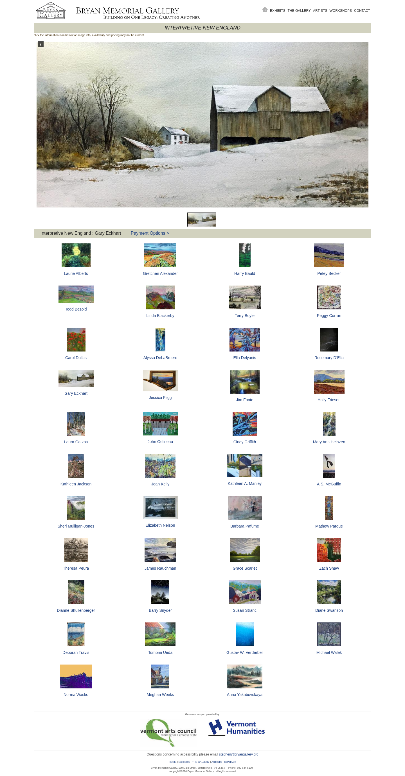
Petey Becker (329, 273)
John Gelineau (160, 441)
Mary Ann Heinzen (329, 442)
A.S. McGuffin (329, 484)
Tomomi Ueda (160, 652)
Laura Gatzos (76, 442)
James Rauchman (160, 568)
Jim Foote (244, 400)
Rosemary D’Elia (329, 357)
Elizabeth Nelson (160, 525)
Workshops (341, 11)
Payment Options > (150, 233)
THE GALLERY (201, 762)
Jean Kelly (160, 484)
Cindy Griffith (244, 442)
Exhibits (277, 11)
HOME (172, 762)
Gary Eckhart (75, 393)
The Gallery (299, 11)
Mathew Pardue (329, 526)
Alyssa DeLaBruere (160, 357)
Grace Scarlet (245, 568)
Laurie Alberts (76, 273)
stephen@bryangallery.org (238, 754)
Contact (362, 11)
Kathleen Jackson (76, 484)
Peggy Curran (329, 315)
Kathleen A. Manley (245, 483)
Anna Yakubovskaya (244, 694)
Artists (320, 11)
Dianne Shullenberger (76, 610)
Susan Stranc (244, 610)
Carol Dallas (76, 357)
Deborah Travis (76, 652)
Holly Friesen (329, 400)
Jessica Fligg (160, 397)
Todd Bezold (76, 309)
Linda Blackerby (160, 315)
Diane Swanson (329, 610)
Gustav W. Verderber (244, 652)
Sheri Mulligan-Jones (76, 526)
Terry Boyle (245, 315)
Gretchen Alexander (160, 273)
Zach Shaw (329, 568)
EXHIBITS (184, 762)
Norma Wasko (76, 694)
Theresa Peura (76, 568)
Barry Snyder (160, 610)
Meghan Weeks (160, 694)
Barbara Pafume (244, 526)
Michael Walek (329, 652)
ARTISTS (217, 762)
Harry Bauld (244, 273)
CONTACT (230, 762)
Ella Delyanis (244, 357)
